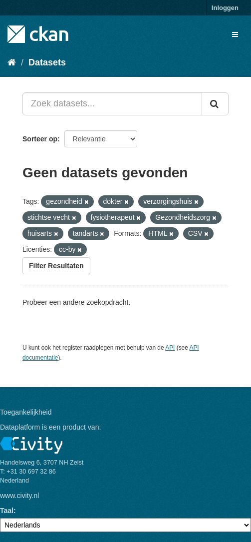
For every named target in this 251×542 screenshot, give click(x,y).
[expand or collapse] (235, 34)
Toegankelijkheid (26, 412)
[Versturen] (215, 103)
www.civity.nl (19, 496)
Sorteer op (39, 139)
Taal (6, 511)
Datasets (47, 62)
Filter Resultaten (56, 266)
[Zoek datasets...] (112, 103)
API (170, 347)
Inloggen (225, 7)
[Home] (11, 62)
